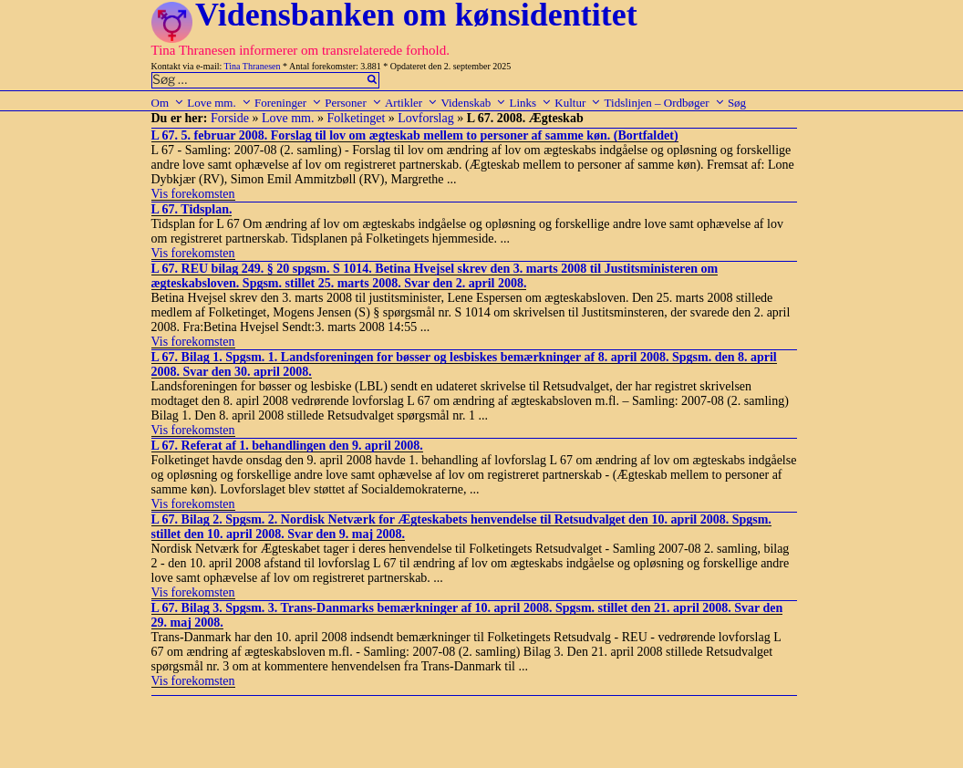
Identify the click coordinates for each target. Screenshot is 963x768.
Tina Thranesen (252, 66)
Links (530, 102)
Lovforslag (425, 118)
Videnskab (473, 102)
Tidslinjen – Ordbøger (665, 102)
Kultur (577, 102)
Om (168, 102)
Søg (737, 102)
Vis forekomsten (193, 194)
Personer (353, 102)
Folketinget (356, 118)
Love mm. (219, 102)
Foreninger (288, 102)
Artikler (411, 102)
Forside (230, 118)
